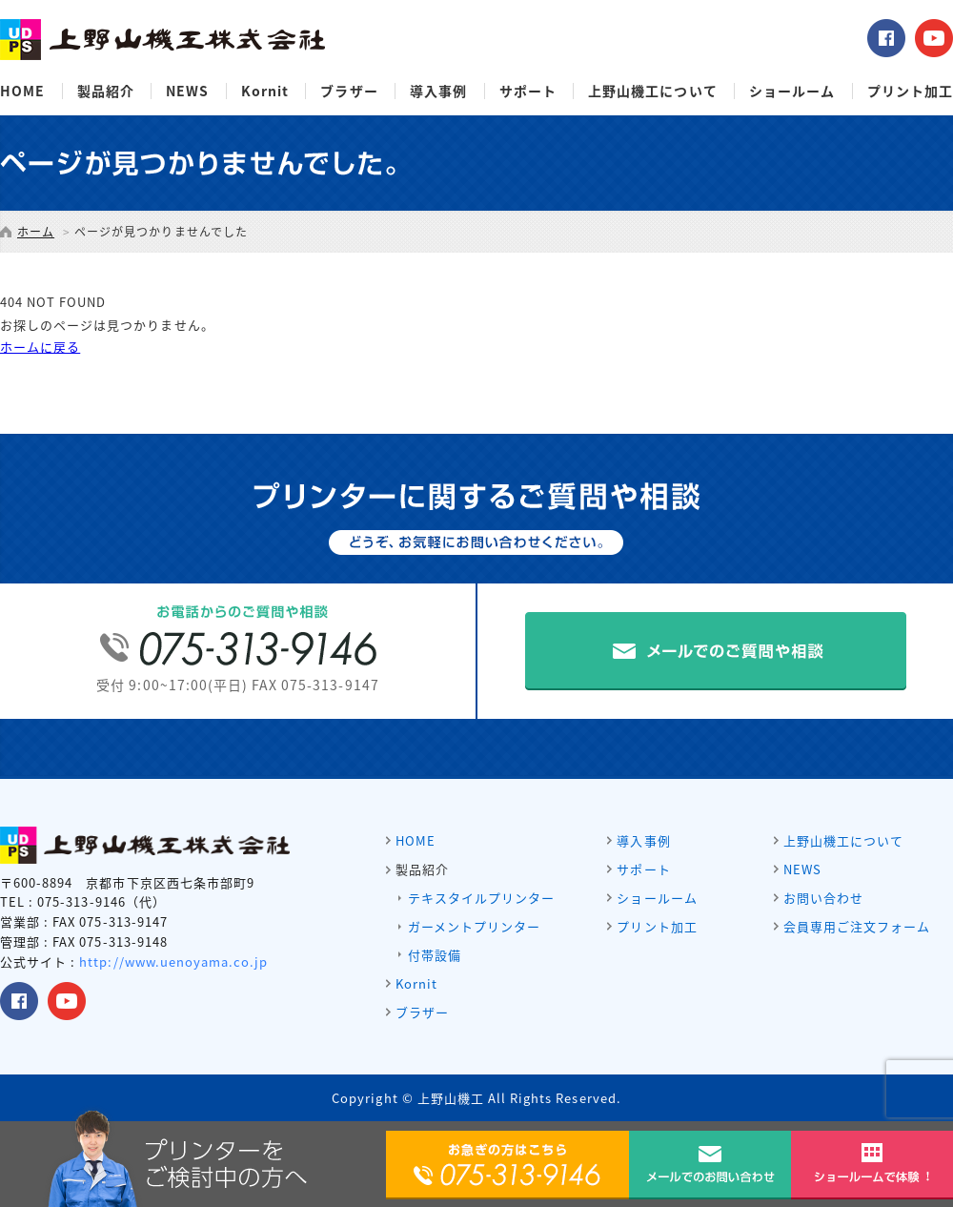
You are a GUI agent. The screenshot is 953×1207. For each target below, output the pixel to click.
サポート (528, 91)
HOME (22, 91)
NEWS (187, 91)
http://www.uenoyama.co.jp (173, 961)
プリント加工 (910, 91)
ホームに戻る (40, 347)
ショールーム (792, 91)
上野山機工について (652, 91)
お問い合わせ (823, 898)
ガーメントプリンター (474, 926)
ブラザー (348, 91)
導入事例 (438, 91)
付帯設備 (434, 955)
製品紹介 (105, 91)
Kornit (265, 91)
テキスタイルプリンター (481, 898)
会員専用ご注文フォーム (856, 926)
